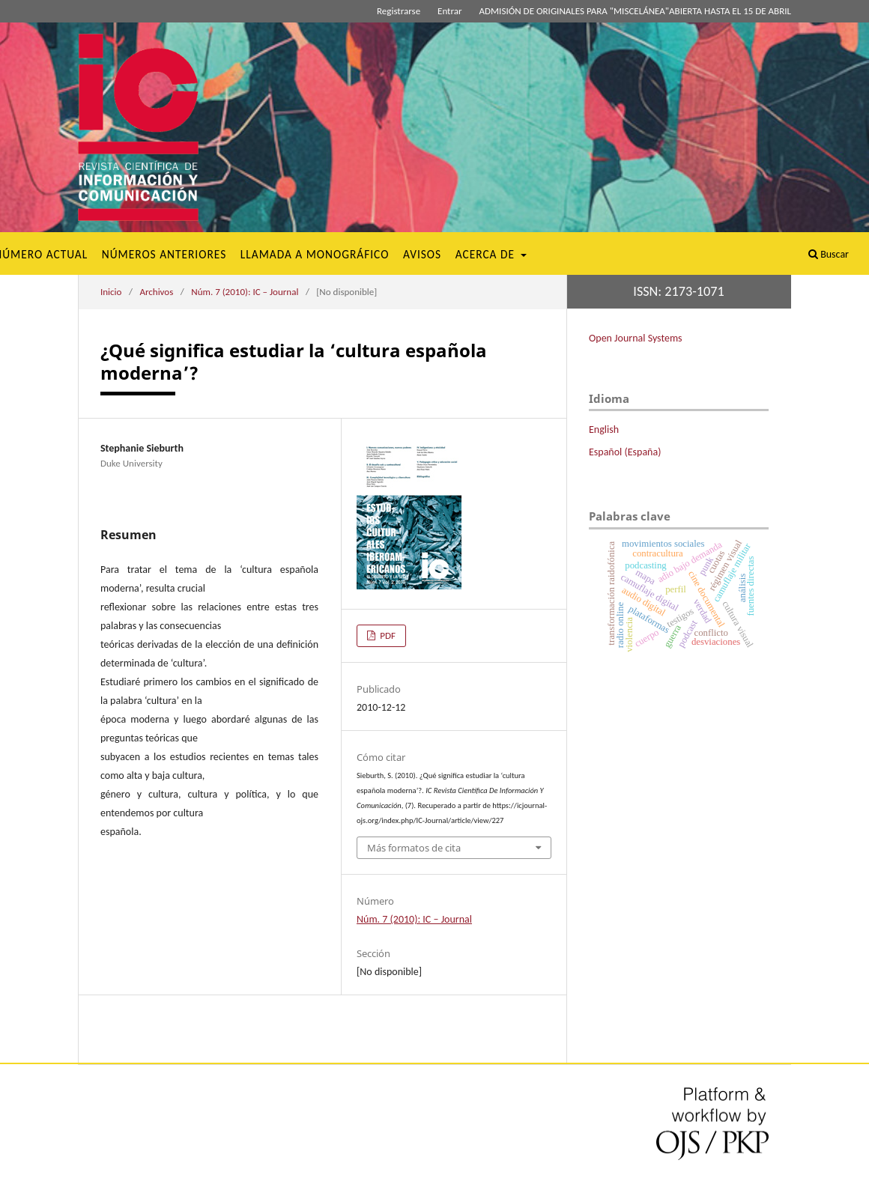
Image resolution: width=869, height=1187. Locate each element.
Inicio (110, 291)
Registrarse (398, 10)
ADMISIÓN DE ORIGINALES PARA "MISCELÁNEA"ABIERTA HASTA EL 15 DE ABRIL (635, 10)
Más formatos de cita (414, 847)
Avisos (422, 254)
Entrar (449, 10)
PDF (387, 635)
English (604, 429)
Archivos (156, 291)
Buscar (828, 254)
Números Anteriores (164, 254)
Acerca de (486, 254)
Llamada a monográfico (315, 254)
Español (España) (625, 452)
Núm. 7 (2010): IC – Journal (244, 291)
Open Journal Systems (635, 338)
